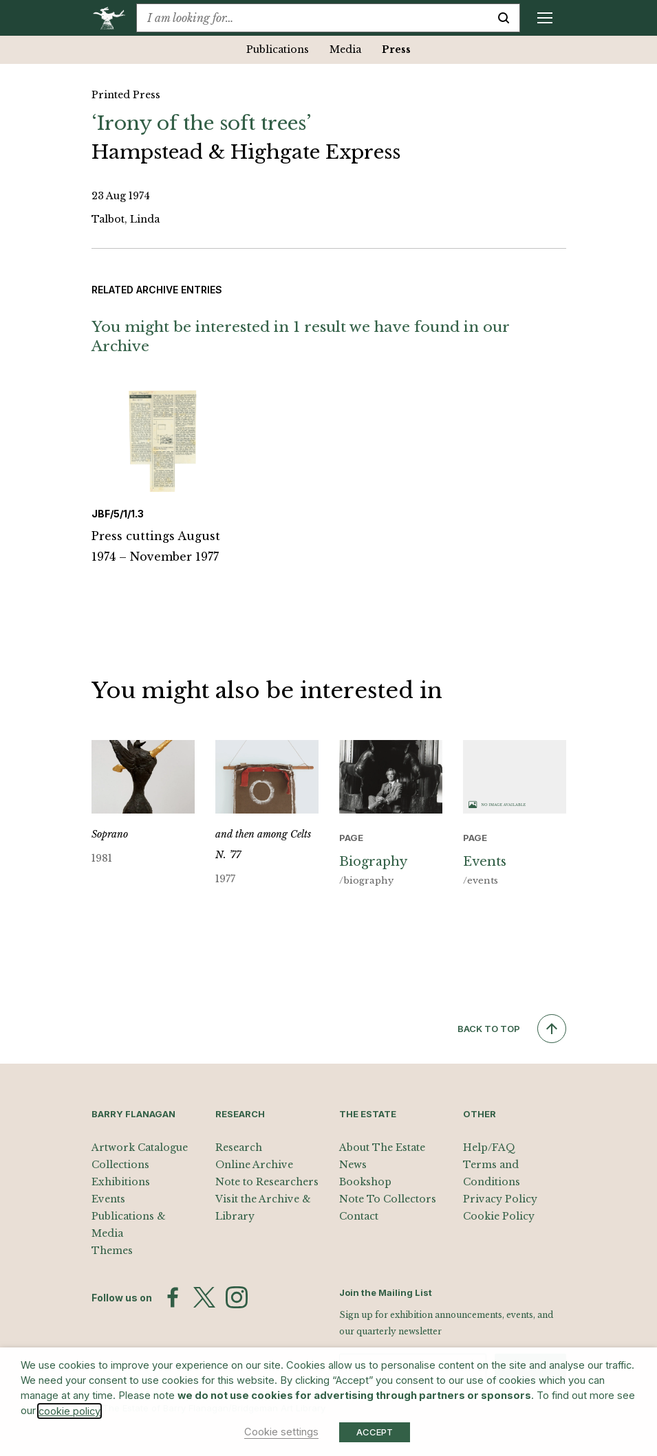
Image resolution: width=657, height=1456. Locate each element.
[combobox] (312, 18)
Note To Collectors (387, 1199)
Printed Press (125, 95)
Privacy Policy (500, 1199)
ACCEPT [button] (374, 1431)
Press (396, 49)
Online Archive (254, 1164)
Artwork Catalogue (139, 1147)
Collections (120, 1164)
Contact (358, 1216)
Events (108, 1199)
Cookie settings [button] (281, 1432)
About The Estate (382, 1147)
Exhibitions (120, 1182)
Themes (112, 1250)
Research (238, 1147)
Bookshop (365, 1182)
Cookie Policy (499, 1216)
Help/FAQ (489, 1147)
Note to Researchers (267, 1182)
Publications (277, 49)
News (353, 1164)
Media (345, 49)
